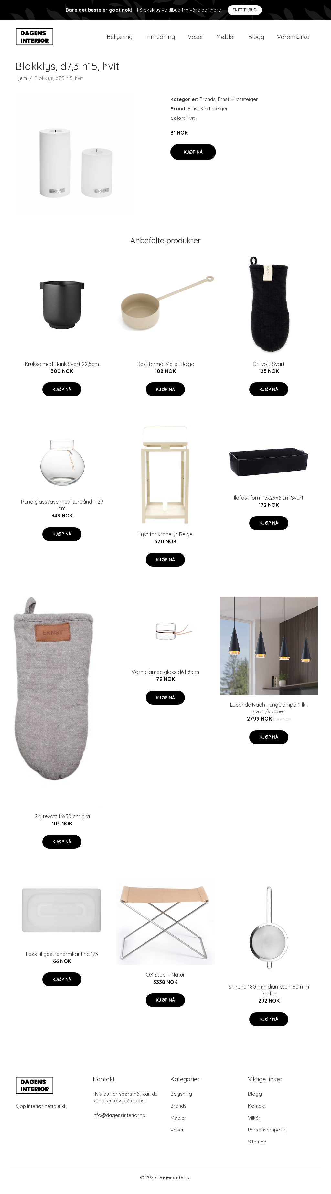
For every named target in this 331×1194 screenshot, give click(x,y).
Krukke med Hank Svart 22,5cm (62, 369)
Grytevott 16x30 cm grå (62, 822)
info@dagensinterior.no (119, 1121)
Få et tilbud (245, 9)
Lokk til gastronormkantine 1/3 (62, 959)
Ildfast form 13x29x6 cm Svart (269, 503)
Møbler (225, 39)
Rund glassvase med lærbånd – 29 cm (62, 510)
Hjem (21, 84)
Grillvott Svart (269, 369)
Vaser (195, 39)
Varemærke (293, 39)
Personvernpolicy (267, 1135)
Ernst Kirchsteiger (238, 105)
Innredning (160, 39)
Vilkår (254, 1123)
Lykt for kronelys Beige (165, 540)
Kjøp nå (193, 157)
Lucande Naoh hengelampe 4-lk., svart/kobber (268, 714)
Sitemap (257, 1147)
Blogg (256, 39)
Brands (207, 105)
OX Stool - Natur (165, 980)
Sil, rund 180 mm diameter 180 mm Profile (269, 995)
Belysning (120, 39)
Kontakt (257, 1111)
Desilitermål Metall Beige (165, 369)
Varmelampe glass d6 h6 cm (165, 677)
